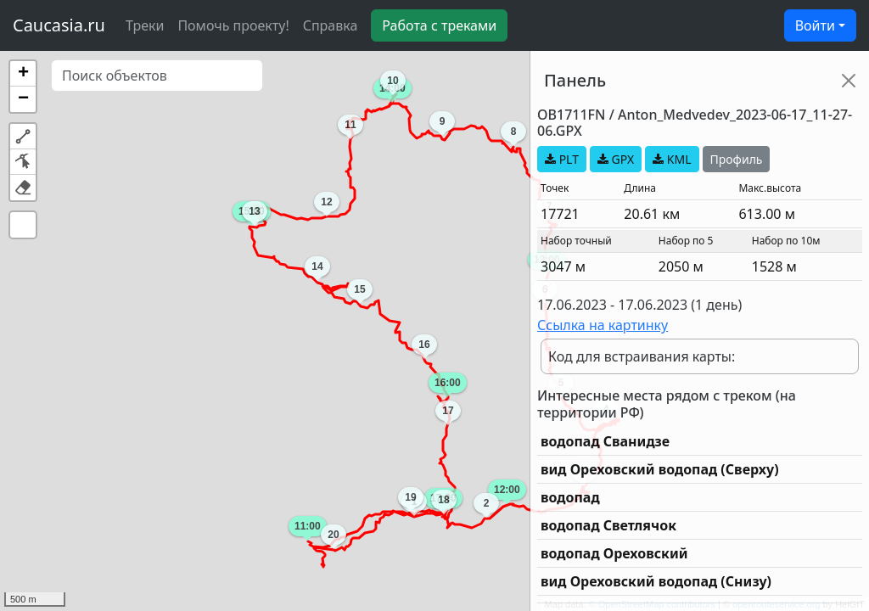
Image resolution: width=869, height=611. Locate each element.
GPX (615, 159)
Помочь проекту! (233, 25)
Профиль (736, 159)
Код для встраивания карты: (641, 356)
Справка (330, 25)
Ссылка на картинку (602, 325)
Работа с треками (439, 25)
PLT (562, 159)
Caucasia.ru (59, 25)
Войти (815, 25)
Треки (145, 25)
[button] (23, 74)
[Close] (848, 80)
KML (672, 159)
